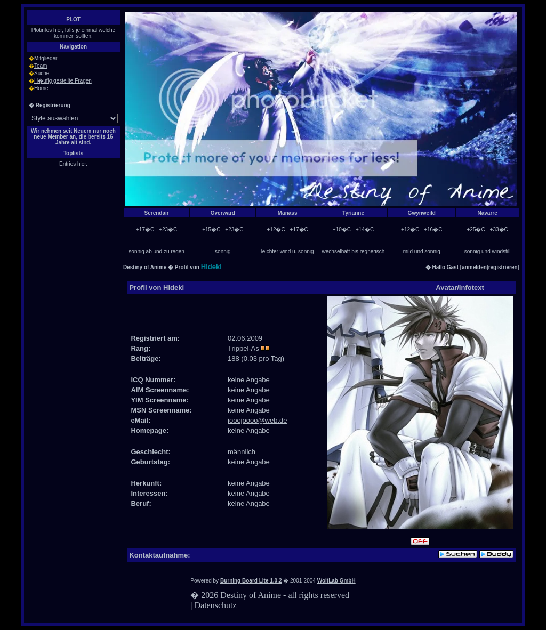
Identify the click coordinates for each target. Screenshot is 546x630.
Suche (41, 73)
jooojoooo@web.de (257, 420)
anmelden (474, 267)
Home (41, 88)
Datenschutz (216, 605)
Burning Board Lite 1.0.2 (251, 581)
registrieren (503, 267)
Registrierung (53, 105)
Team (40, 66)
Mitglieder (45, 58)
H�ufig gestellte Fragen (63, 81)
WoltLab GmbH (336, 581)
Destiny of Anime (144, 267)
